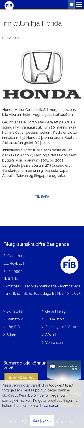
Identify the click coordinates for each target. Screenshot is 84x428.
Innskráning (21, 378)
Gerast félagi (55, 311)
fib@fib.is (10, 278)
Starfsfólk (14, 319)
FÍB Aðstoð (54, 319)
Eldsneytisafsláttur (60, 327)
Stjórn (11, 335)
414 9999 (15, 271)
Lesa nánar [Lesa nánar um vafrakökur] (49, 405)
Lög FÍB (13, 327)
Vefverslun (54, 342)
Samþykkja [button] (42, 420)
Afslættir (52, 335)
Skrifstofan (15, 311)
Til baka (42, 196)
